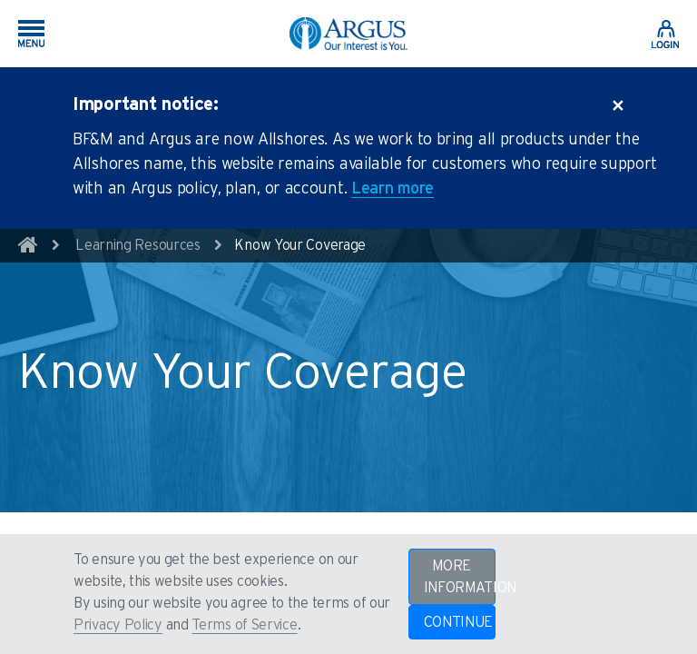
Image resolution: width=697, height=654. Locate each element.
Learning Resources (138, 245)
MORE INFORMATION (460, 577)
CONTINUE (459, 622)
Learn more (392, 189)
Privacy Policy (118, 625)
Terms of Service (244, 625)
